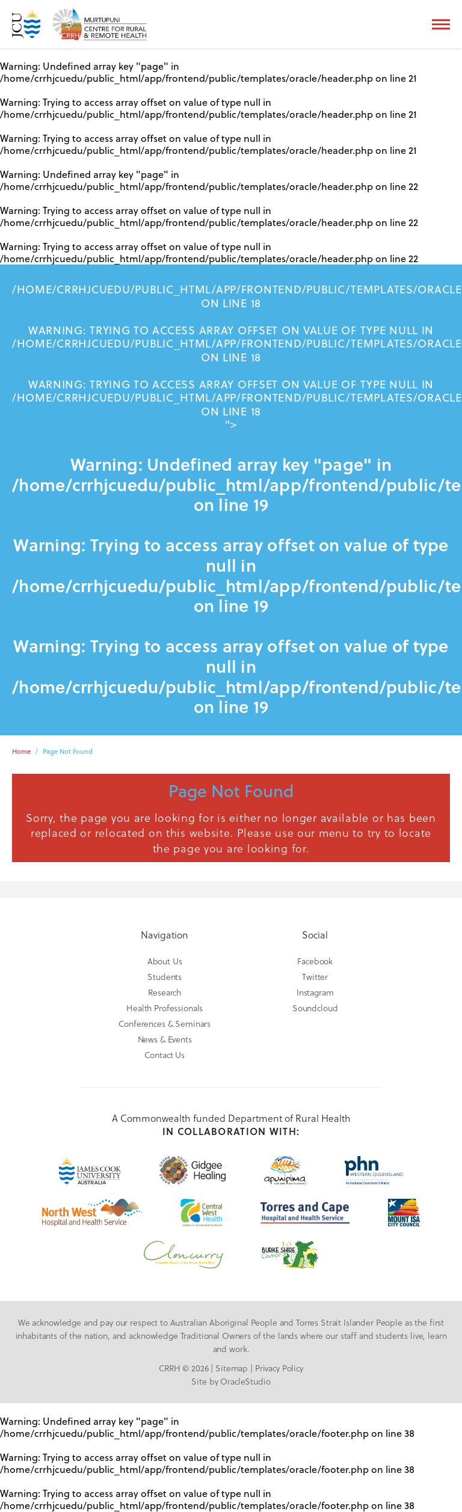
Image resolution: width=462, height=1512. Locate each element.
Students (164, 976)
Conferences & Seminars (165, 1023)
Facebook (315, 961)
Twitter (315, 976)
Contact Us (164, 1054)
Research (164, 992)
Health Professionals (164, 1008)
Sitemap (231, 1368)
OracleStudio (245, 1381)
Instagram (315, 992)
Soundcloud (315, 1008)
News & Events (165, 1039)
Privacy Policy (279, 1368)
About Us (164, 961)
